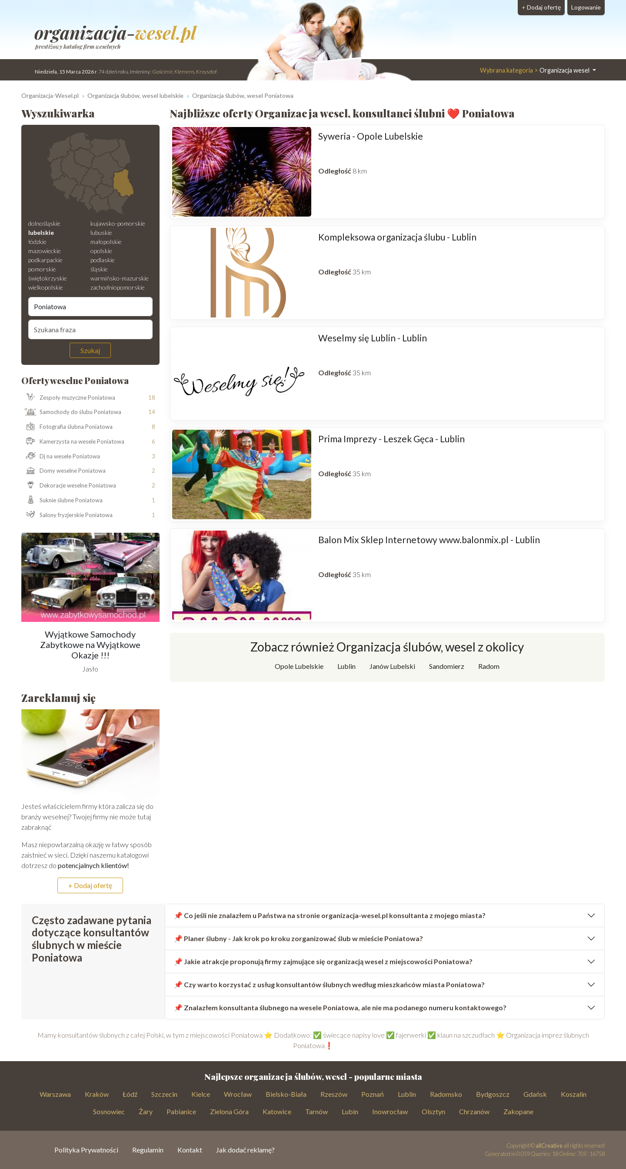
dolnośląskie (44, 223)
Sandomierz (446, 666)
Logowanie (586, 7)
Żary (146, 1111)
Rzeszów (333, 1094)
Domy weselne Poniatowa (64, 471)
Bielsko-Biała (286, 1094)
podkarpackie (45, 260)
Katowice (277, 1111)
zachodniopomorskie (117, 287)
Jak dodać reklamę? (245, 1150)
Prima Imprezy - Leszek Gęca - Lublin (391, 438)
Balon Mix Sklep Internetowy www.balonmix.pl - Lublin (429, 539)
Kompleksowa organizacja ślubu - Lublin (397, 236)
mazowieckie (44, 250)
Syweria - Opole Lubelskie (370, 135)
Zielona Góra (229, 1111)
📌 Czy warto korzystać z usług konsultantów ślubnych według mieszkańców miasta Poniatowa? (329, 984)
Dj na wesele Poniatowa (61, 456)
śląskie (99, 269)
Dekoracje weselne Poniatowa (69, 485)
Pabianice (181, 1111)
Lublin (346, 666)
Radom (488, 666)
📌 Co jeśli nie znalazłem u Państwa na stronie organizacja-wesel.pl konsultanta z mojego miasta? (330, 915)
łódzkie (37, 241)
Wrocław (238, 1094)
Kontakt (189, 1150)
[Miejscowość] (90, 306)
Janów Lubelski (392, 666)
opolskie (101, 250)
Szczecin (164, 1094)
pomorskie (42, 269)
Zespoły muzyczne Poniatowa (68, 397)
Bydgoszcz (492, 1094)
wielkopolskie (45, 287)
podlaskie (102, 260)
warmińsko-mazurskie (119, 278)
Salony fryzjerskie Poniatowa (67, 515)
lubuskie (101, 232)
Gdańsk (535, 1094)
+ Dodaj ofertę (90, 885)
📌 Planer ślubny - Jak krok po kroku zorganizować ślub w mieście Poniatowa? (298, 938)
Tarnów (316, 1111)
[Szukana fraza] (90, 329)
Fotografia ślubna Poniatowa (67, 427)
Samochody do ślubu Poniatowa (71, 412)
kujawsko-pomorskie (117, 223)
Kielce (200, 1094)
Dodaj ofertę (541, 7)
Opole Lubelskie (299, 666)
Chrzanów (474, 1111)
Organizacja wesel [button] (535, 70)
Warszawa (55, 1094)
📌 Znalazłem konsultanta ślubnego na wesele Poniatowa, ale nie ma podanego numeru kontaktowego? (340, 1007)
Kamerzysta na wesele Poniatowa (73, 441)
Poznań (372, 1094)
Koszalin (573, 1094)
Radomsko (446, 1094)
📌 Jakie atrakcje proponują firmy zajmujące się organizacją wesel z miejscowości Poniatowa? (323, 961)
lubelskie (41, 232)
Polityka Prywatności (86, 1150)
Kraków (97, 1094)
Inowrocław (390, 1111)
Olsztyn (433, 1111)
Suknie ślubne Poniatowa (62, 500)
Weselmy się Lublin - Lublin (372, 337)
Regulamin (147, 1150)
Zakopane (518, 1111)
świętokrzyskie (47, 278)
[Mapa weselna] (90, 173)
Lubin (350, 1111)
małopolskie (106, 241)
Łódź (130, 1094)
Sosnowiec (109, 1111)
